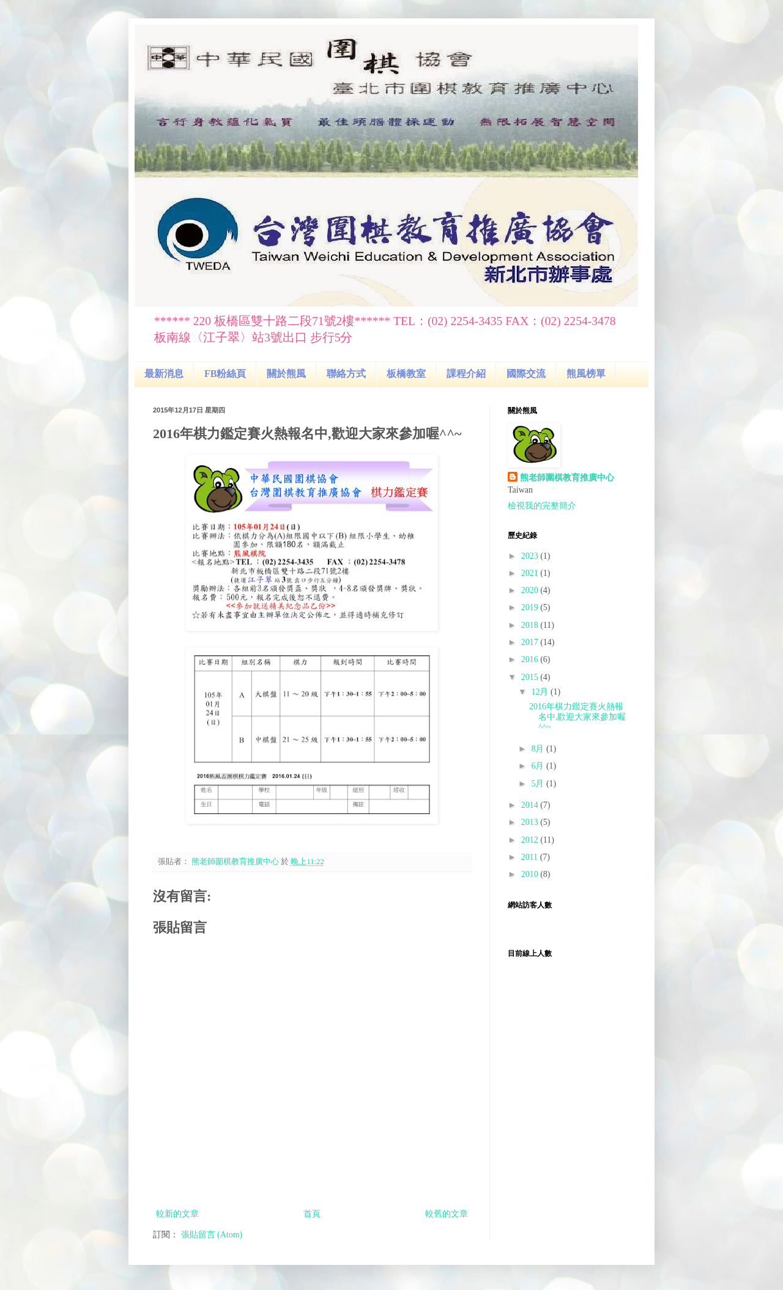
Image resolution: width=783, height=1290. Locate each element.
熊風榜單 (586, 373)
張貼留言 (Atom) (212, 1234)
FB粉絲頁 (225, 373)
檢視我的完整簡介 (542, 505)
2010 (531, 874)
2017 (531, 642)
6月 (538, 765)
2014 (531, 805)
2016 (531, 659)
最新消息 (164, 373)
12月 (541, 691)
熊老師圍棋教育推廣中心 (567, 477)
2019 (531, 607)
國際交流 (526, 373)
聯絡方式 (346, 373)
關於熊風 (286, 373)
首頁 (312, 1213)
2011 (530, 857)
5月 (538, 783)
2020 (531, 590)
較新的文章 (177, 1213)
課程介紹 (466, 373)
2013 (531, 822)
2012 (531, 839)
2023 (531, 556)
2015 (531, 677)
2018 (531, 625)
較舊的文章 (446, 1213)
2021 (531, 573)
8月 (538, 748)
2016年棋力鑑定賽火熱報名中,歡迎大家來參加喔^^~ (577, 717)
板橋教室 (406, 373)
